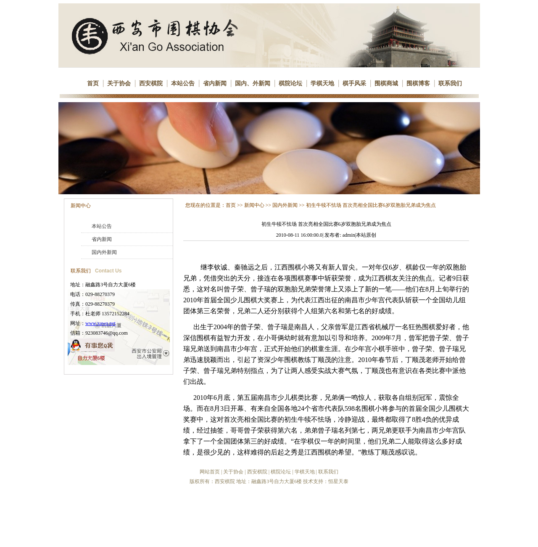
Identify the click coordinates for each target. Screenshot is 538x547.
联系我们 (450, 83)
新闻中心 (81, 206)
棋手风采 (354, 83)
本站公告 (183, 83)
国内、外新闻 (252, 83)
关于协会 (119, 83)
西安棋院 (151, 83)
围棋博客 (418, 83)
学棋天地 (322, 83)
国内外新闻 (104, 252)
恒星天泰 (338, 481)
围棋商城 (386, 83)
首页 (93, 83)
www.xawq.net (100, 323)
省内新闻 (215, 83)
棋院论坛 (290, 83)
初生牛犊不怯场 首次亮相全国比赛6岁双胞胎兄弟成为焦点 (371, 205)
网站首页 (210, 472)
